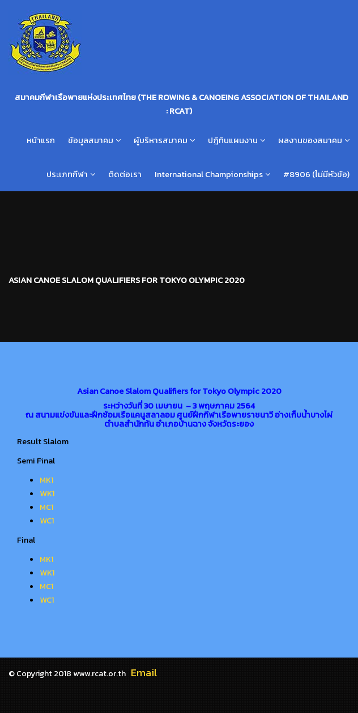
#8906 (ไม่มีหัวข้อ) (316, 174)
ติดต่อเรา (125, 174)
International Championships (209, 174)
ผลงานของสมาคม (310, 140)
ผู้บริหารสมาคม (160, 140)
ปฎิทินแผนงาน (233, 140)
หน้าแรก (41, 140)
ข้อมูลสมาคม (90, 140)
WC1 (47, 520)
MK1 (47, 480)
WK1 (47, 493)
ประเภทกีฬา (67, 174)
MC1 (47, 507)
